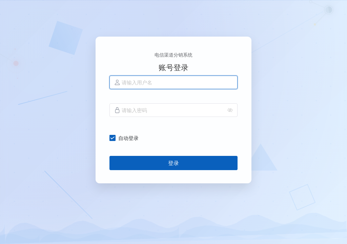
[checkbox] (125, 138)
